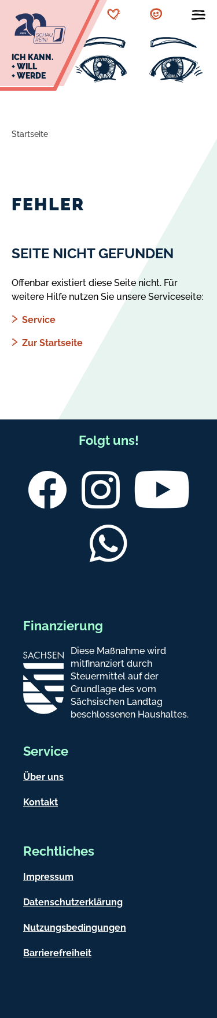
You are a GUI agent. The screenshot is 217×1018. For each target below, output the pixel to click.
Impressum (48, 876)
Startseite (30, 134)
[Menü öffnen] (198, 17)
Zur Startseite (52, 342)
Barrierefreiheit (57, 953)
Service (39, 319)
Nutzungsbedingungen (74, 927)
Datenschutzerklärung (73, 902)
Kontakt (40, 802)
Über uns (43, 776)
